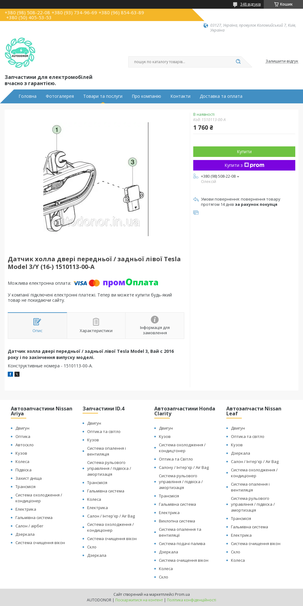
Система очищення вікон (40, 542)
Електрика (25, 509)
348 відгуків (250, 4)
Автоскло (24, 445)
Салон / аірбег (29, 526)
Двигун (22, 428)
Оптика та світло (104, 431)
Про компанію (146, 96)
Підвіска (23, 470)
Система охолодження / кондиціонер (38, 498)
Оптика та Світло (176, 459)
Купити (244, 151)
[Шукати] (238, 61)
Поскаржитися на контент (139, 600)
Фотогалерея (60, 96)
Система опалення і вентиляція (106, 451)
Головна (27, 96)
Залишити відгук (282, 61)
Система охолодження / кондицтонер (182, 447)
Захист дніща (28, 478)
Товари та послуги (102, 96)
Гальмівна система (34, 517)
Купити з (244, 165)
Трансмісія (25, 486)
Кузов (21, 453)
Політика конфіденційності (191, 600)
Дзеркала (25, 534)
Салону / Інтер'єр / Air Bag (184, 467)
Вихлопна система (177, 521)
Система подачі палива (182, 543)
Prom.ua (182, 594)
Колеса (22, 461)
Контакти (180, 96)
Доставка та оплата (221, 96)
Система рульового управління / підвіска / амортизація (109, 468)
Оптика (22, 436)
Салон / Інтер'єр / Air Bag (111, 516)
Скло (91, 547)
